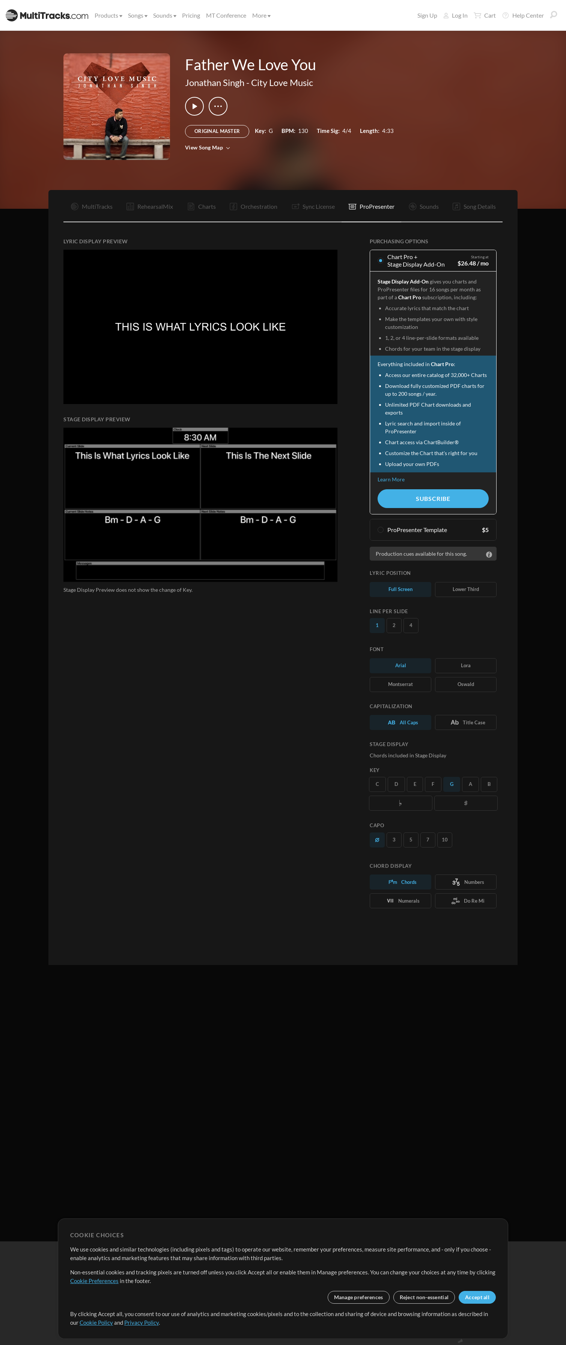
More (260, 15)
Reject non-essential (424, 1297)
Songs (137, 15)
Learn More (391, 479)
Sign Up (427, 15)
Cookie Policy (96, 1322)
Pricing (191, 15)
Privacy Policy (141, 1322)
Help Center (523, 15)
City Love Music (282, 82)
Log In (455, 15)
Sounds (164, 15)
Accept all (477, 1297)
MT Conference (226, 15)
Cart (485, 15)
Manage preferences (358, 1297)
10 (445, 840)
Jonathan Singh (214, 82)
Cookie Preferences (94, 1280)
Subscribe (433, 498)
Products (108, 15)
